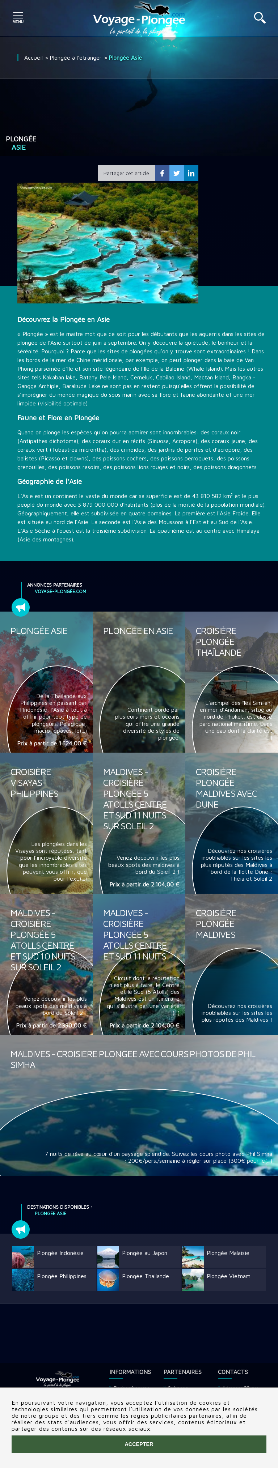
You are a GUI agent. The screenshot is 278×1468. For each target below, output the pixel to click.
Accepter (139, 1444)
